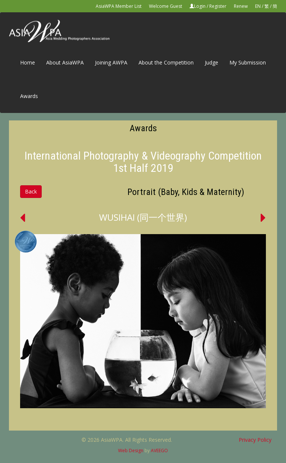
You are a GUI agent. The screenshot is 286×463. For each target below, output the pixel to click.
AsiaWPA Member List (119, 6)
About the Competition (166, 62)
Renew (241, 6)
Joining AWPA (111, 62)
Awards (29, 96)
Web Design (130, 450)
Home (27, 62)
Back (31, 191)
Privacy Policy (255, 439)
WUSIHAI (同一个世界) (143, 217)
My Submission (247, 62)
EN (258, 6)
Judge (211, 62)
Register (217, 6)
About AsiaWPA (65, 62)
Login (200, 6)
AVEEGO (159, 450)
